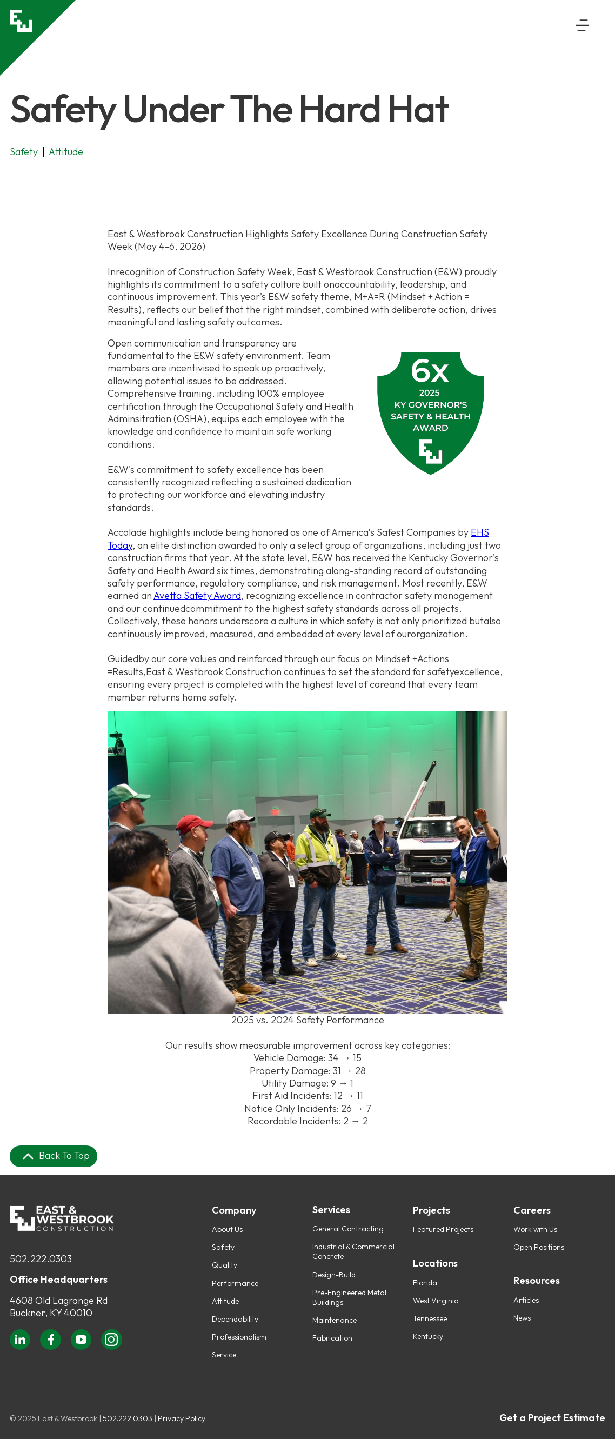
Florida (425, 1283)
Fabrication (332, 1338)
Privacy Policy (181, 1418)
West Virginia (436, 1300)
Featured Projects (443, 1229)
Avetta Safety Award (197, 595)
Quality (224, 1265)
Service (224, 1355)
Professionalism (239, 1337)
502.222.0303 (41, 1259)
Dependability (235, 1319)
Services (331, 1210)
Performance (235, 1283)
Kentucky (428, 1336)
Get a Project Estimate (552, 1418)
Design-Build (334, 1275)
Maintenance (334, 1320)
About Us (227, 1229)
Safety (223, 1247)
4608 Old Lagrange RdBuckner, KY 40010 (59, 1306)
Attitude (225, 1301)
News (522, 1318)
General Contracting (348, 1229)
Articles (526, 1300)
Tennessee (430, 1318)
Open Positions (538, 1247)
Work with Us (535, 1229)
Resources (536, 1281)
